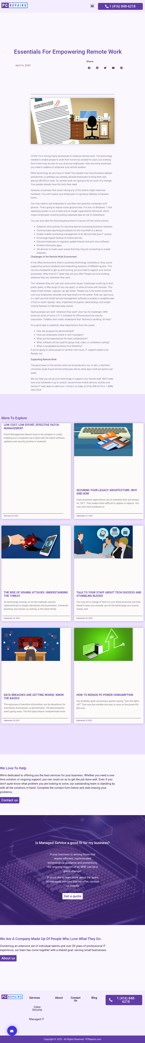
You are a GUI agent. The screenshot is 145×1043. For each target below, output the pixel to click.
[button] (92, 5)
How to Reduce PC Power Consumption (104, 695)
